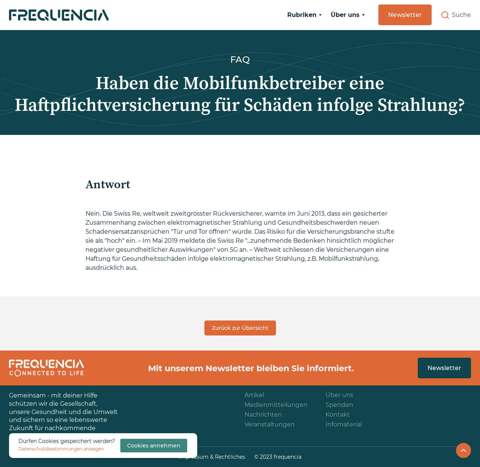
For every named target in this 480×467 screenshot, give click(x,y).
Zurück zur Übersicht (240, 328)
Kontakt (338, 414)
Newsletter (405, 14)
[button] (304, 15)
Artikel (254, 395)
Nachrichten (263, 414)
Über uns (339, 395)
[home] (59, 15)
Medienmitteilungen (276, 404)
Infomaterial (344, 424)
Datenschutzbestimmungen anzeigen (61, 449)
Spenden (339, 404)
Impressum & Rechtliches (211, 456)
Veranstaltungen (269, 424)
